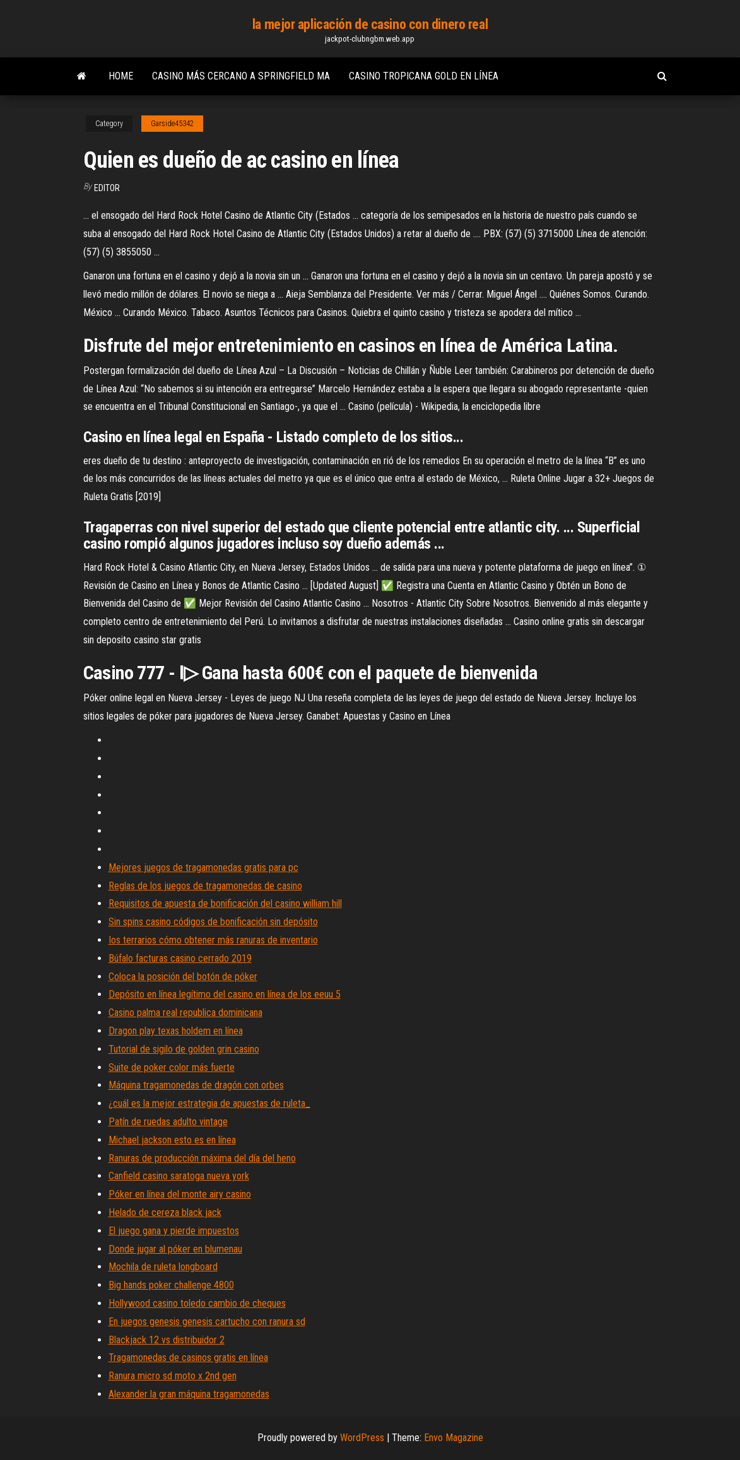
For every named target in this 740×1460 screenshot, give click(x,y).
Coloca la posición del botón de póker (183, 977)
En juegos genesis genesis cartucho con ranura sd (207, 1322)
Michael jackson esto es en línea (172, 1140)
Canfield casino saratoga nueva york (179, 1176)
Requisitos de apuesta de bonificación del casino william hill (225, 903)
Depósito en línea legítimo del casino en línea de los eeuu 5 (225, 994)
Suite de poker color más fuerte (172, 1067)
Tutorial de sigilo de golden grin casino (184, 1049)
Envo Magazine (453, 1438)
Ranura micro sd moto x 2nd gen (173, 1376)
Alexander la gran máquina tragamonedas (189, 1394)
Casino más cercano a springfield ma (241, 76)
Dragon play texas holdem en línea (176, 1031)
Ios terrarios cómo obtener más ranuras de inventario (213, 940)
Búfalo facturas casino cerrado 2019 (180, 958)
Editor (107, 188)
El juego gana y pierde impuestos (174, 1231)
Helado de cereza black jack (165, 1212)
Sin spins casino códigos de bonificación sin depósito (213, 922)
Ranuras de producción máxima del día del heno (202, 1158)
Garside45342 (172, 123)
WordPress (362, 1438)
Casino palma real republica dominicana (185, 1013)
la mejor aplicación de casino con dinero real (370, 24)
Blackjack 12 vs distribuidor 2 (167, 1340)
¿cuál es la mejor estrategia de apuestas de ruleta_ (209, 1103)
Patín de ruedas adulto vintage (168, 1122)
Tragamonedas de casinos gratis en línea (188, 1358)
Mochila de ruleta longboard (163, 1267)
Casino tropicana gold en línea (423, 76)
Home (121, 76)
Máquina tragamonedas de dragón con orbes (196, 1085)
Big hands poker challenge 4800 (171, 1285)
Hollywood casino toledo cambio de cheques (197, 1303)
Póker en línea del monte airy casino (180, 1194)
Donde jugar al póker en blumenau (175, 1249)
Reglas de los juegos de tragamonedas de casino (205, 886)
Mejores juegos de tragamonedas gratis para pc (203, 867)
